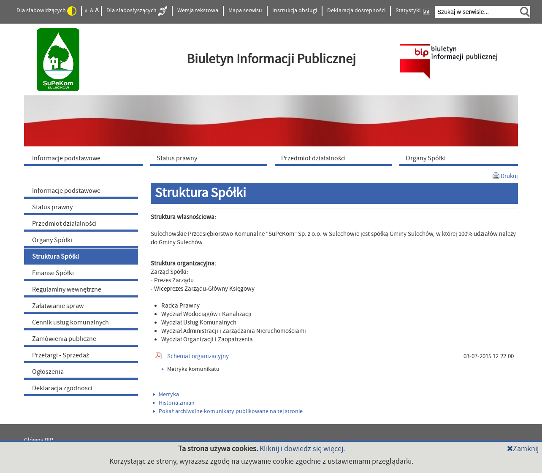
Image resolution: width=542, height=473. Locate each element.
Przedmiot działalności (64, 223)
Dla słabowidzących (46, 11)
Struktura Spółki (55, 256)
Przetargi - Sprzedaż (60, 355)
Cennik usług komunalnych (70, 322)
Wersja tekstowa (197, 10)
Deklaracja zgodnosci (62, 388)
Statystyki (413, 11)
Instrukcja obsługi (294, 10)
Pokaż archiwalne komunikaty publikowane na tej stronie (228, 411)
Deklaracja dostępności (356, 10)
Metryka (166, 394)
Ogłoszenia (48, 372)
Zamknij (523, 449)
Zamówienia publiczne (64, 339)
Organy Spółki (52, 240)
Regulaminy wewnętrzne (66, 289)
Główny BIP (38, 440)
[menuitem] (85, 158)
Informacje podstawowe (66, 190)
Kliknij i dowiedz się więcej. (302, 449)
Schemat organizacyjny (198, 356)
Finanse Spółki (53, 273)
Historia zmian (174, 403)
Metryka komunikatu (191, 369)
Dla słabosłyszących (136, 11)
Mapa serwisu (245, 10)
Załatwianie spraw (58, 306)
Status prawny (52, 207)
